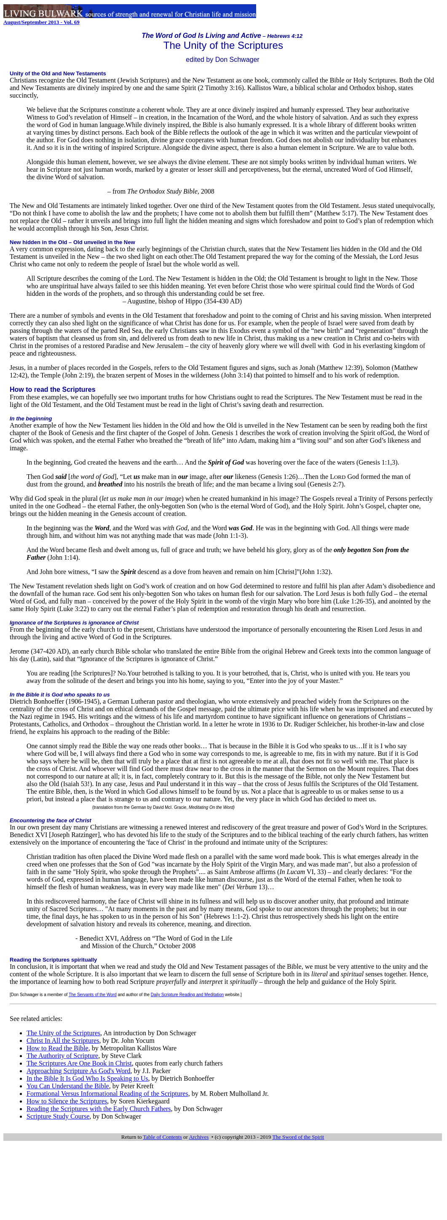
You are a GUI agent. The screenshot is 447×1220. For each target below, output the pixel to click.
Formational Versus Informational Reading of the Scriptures (107, 1093)
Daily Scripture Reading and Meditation (187, 994)
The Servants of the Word (93, 994)
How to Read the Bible (57, 1048)
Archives (199, 1137)
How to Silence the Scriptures (67, 1101)
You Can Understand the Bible (68, 1086)
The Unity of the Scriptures (63, 1033)
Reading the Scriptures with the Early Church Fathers (99, 1108)
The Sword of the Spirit (298, 1137)
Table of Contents (162, 1137)
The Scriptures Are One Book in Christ (79, 1063)
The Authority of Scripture (62, 1055)
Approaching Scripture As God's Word (79, 1070)
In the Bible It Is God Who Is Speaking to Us (87, 1078)
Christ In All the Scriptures (63, 1040)
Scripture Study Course (58, 1116)
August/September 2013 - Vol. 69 (41, 22)
